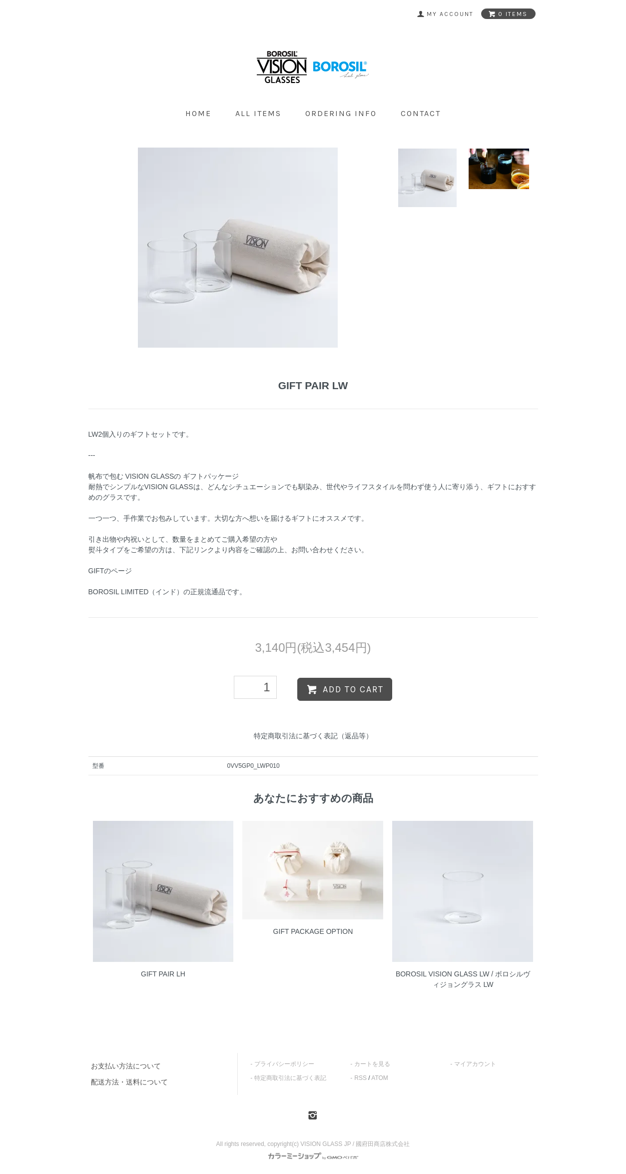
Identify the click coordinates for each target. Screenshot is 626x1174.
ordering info (341, 113)
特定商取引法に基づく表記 (290, 1077)
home (198, 113)
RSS (360, 1077)
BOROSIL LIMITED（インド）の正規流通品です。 (167, 592)
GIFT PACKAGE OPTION (313, 931)
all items (258, 113)
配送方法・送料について (129, 1082)
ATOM (379, 1077)
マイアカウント (475, 1063)
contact (421, 113)
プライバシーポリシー (284, 1063)
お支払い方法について (126, 1066)
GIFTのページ (110, 571)
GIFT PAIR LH (163, 974)
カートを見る (372, 1063)
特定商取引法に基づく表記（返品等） (313, 736)
